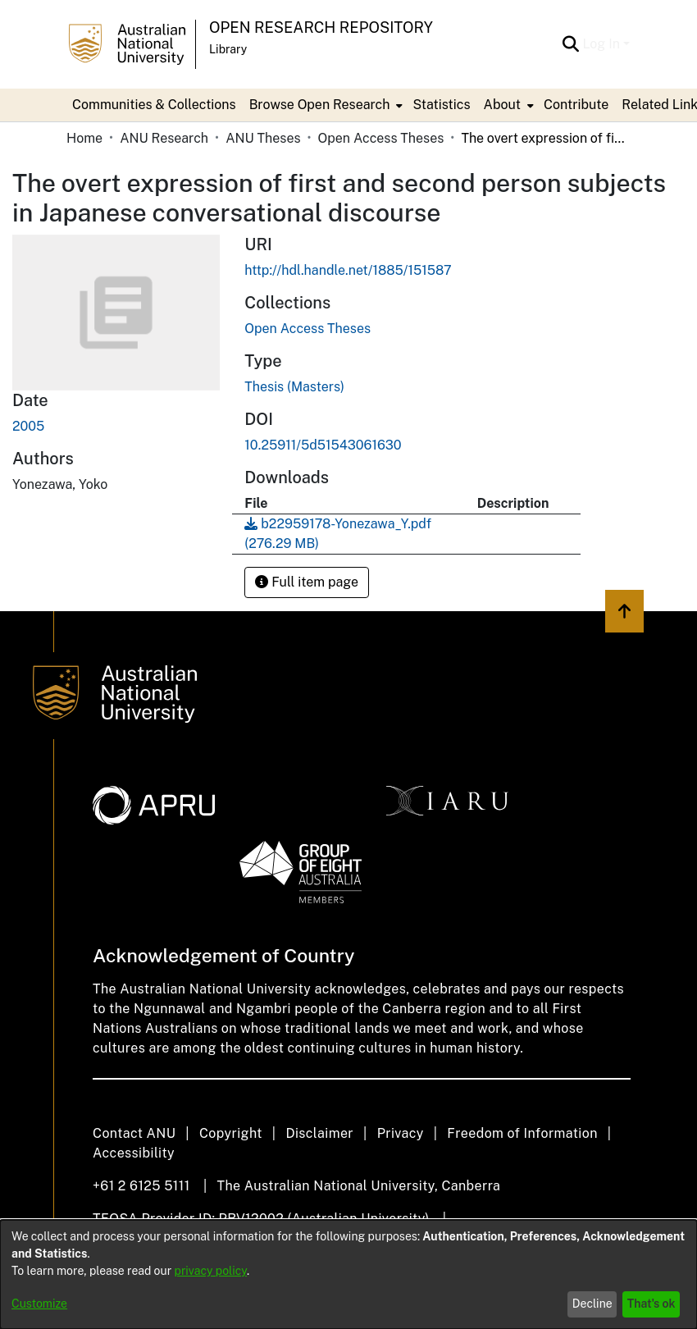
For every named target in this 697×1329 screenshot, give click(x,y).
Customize (39, 1303)
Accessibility (134, 1153)
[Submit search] (570, 44)
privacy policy (211, 1270)
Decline (592, 1303)
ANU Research (164, 138)
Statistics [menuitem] (441, 104)
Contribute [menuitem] (576, 104)
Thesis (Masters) (294, 387)
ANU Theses (263, 138)
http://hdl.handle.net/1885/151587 (347, 270)
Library (228, 49)
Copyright (230, 1133)
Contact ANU (134, 1133)
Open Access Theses (381, 138)
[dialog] (348, 1274)
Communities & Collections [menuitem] (154, 104)
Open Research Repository (321, 27)
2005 (28, 426)
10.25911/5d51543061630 (322, 445)
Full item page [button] (306, 582)
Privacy (400, 1133)
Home (84, 138)
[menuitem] (325, 105)
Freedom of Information (522, 1133)
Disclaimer (319, 1133)
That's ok (651, 1303)
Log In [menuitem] (601, 44)
